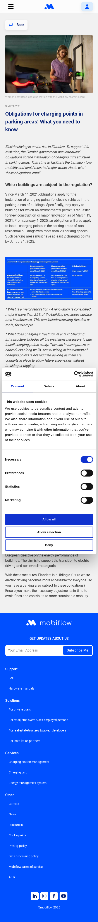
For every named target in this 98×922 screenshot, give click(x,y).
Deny (49, 545)
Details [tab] (49, 386)
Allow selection (49, 532)
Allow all (49, 519)
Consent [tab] (17, 386)
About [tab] (80, 386)
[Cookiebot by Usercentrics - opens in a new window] (74, 374)
